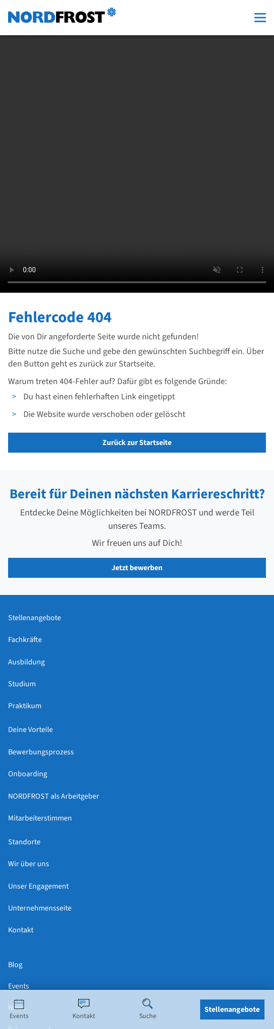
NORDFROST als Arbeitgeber (53, 796)
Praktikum (24, 706)
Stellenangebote (34, 618)
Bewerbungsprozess (41, 752)
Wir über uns (28, 864)
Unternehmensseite (39, 908)
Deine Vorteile (30, 729)
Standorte (24, 842)
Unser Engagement (38, 886)
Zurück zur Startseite (137, 442)
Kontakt (20, 930)
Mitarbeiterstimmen (40, 818)
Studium (22, 684)
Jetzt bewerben (137, 568)
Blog (15, 965)
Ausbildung (26, 662)
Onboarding (27, 774)
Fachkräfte (25, 639)
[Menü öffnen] (260, 17)
